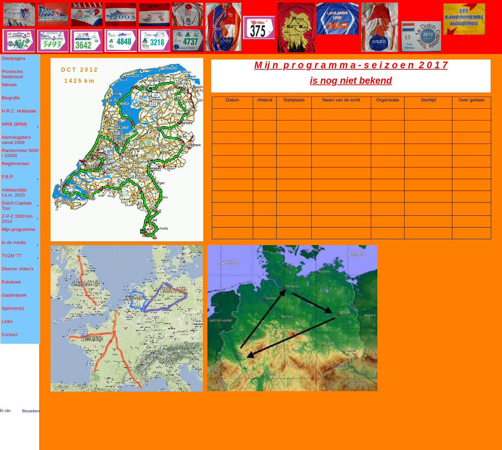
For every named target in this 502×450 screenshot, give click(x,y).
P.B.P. (8, 176)
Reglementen (15, 163)
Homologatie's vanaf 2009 (16, 140)
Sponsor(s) (13, 308)
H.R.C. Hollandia (19, 111)
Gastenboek (14, 295)
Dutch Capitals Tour (17, 205)
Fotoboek (11, 282)
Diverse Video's (18, 268)
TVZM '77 (12, 255)
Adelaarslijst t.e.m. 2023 (14, 192)
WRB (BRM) (14, 124)
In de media (14, 242)
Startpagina (14, 58)
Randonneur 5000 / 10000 (20, 153)
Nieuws (9, 84)
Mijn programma (18, 229)
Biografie (11, 97)
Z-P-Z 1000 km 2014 (17, 219)
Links (7, 321)
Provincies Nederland (13, 74)
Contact (10, 334)
